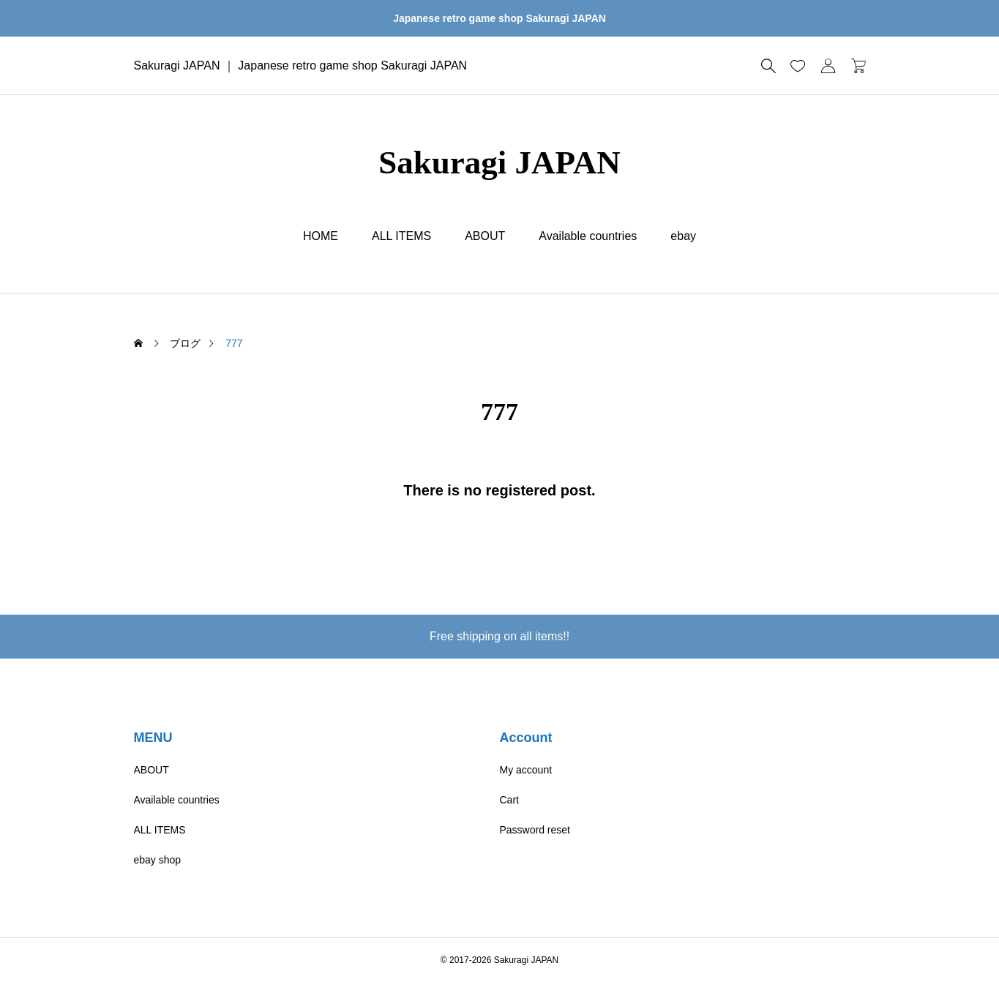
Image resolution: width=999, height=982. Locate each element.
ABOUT (485, 236)
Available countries (588, 236)
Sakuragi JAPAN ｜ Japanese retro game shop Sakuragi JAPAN (301, 65)
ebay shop (158, 860)
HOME (320, 236)
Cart (509, 800)
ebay (683, 236)
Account (526, 737)
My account (526, 770)
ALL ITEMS (401, 236)
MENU (153, 737)
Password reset (535, 830)
